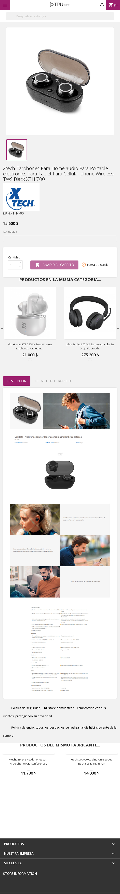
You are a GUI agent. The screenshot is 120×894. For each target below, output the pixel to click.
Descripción (16, 381)
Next (118, 328)
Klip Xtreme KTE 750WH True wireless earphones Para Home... (30, 346)
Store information (20, 873)
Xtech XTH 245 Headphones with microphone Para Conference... (28, 761)
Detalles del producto (53, 381)
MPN (6, 213)
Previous (2, 328)
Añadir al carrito (54, 265)
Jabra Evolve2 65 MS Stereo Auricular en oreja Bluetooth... (90, 346)
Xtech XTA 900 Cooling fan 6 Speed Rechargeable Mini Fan (91, 761)
